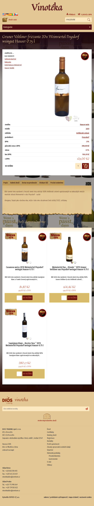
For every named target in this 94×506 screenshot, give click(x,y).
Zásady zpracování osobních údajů (58, 447)
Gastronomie (53, 459)
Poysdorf (85, 137)
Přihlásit (72, 14)
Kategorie (47, 27)
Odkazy (49, 465)
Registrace (50, 438)
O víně (49, 462)
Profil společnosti (53, 444)
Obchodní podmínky (53, 453)
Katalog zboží (51, 435)
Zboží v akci (9, 19)
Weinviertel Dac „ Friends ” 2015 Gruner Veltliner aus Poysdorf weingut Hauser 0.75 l (69, 268)
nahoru (46, 497)
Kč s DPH (86, 14)
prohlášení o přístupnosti (58, 497)
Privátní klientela (54, 456)
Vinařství (50, 450)
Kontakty (50, 441)
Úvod (49, 429)
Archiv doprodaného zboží (47, 417)
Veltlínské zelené (82, 133)
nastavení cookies (86, 497)
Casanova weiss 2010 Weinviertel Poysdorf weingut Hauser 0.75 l (24, 268)
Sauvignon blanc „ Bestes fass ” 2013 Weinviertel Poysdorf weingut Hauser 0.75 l (25, 344)
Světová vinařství (10, 59)
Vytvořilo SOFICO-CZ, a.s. (11, 497)
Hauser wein (84, 124)
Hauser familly (9, 68)
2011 (87, 129)
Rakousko (8, 62)
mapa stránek (73, 497)
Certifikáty (50, 432)
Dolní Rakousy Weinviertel (13, 65)
